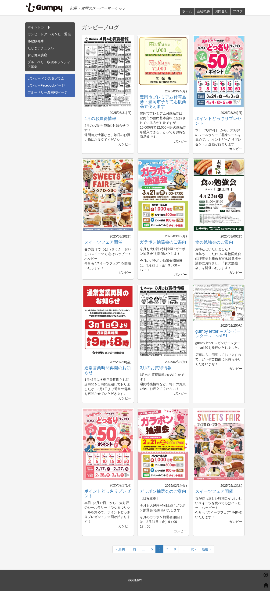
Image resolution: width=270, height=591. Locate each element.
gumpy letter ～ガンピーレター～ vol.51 (218, 333)
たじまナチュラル (41, 48)
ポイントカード (39, 27)
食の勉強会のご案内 (214, 242)
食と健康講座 (37, 55)
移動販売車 (36, 41)
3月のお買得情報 (156, 367)
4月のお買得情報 (100, 118)
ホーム (187, 11)
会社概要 (203, 11)
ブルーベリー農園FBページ (48, 92)
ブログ (238, 11)
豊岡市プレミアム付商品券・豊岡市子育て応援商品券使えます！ (163, 102)
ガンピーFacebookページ (46, 85)
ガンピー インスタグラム (46, 78)
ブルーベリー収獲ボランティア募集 (49, 64)
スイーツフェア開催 (103, 242)
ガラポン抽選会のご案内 (163, 242)
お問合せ (221, 11)
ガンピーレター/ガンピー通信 (49, 34)
